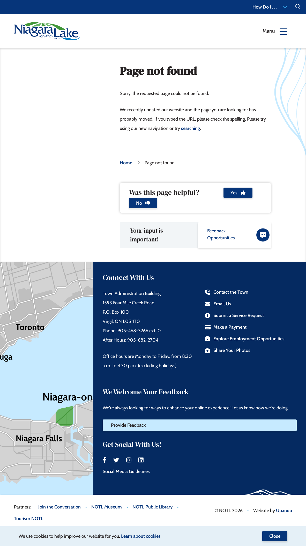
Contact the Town (226, 292)
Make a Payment (225, 327)
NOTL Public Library (152, 507)
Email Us (218, 304)
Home (126, 163)
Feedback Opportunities (238, 235)
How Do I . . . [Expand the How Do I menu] (270, 7)
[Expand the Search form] (298, 7)
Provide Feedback (128, 425)
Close (274, 536)
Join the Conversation (59, 507)
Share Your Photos (227, 350)
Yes (237, 193)
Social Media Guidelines (126, 471)
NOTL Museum (106, 507)
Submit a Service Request (234, 315)
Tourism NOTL (28, 518)
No (143, 203)
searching (190, 128)
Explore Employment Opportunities (244, 339)
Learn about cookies (141, 536)
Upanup (284, 510)
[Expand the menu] (275, 31)
